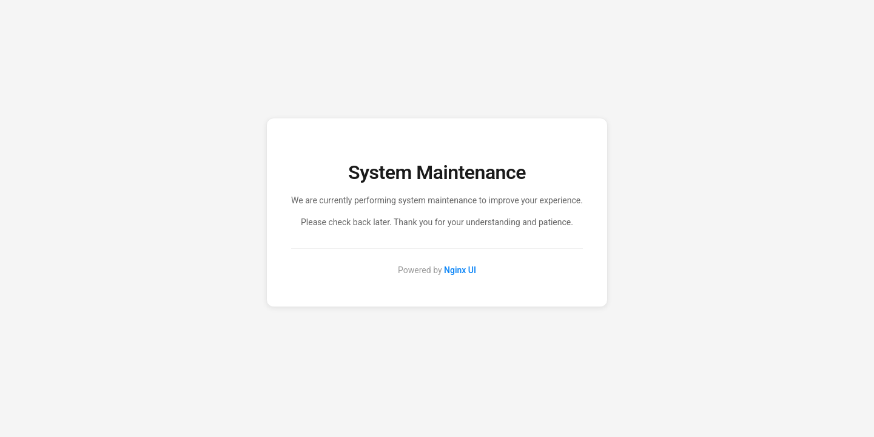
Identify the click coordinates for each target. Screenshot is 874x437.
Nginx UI (460, 270)
